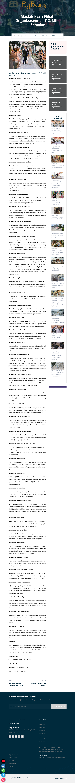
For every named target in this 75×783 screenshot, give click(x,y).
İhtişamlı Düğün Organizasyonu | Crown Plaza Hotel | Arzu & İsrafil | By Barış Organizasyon (57, 184)
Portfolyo (26, 36)
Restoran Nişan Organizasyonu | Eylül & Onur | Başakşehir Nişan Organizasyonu (57, 284)
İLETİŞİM (58, 389)
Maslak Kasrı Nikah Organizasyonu (57, 104)
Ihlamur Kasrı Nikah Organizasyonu (57, 90)
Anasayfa (16, 36)
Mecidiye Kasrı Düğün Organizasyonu (57, 76)
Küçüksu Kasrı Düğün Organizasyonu (57, 62)
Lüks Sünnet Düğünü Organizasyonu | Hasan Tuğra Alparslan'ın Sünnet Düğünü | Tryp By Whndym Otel (57, 302)
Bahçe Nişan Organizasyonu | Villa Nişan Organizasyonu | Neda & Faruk (57, 251)
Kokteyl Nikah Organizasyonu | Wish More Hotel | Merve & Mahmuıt (57, 234)
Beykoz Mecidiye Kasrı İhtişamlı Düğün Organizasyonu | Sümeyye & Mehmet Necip (57, 148)
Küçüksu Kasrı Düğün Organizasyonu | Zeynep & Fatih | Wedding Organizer (57, 201)
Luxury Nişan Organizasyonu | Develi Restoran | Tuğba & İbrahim (57, 218)
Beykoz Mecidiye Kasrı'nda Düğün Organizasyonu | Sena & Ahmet (57, 131)
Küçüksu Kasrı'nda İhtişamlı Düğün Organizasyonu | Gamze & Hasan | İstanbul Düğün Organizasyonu (56, 354)
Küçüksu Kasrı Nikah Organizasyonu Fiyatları (16, 685)
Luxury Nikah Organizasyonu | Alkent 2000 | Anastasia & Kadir (57, 166)
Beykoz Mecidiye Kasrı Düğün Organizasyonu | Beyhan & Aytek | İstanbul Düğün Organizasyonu (57, 374)
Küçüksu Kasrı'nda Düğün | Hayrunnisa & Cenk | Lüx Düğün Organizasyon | (57, 268)
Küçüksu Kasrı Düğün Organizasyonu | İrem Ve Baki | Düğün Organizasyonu (57, 336)
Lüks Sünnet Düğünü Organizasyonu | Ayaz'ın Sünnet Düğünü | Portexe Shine (57, 319)
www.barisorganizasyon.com (19, 671)
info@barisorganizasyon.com (21, 667)
